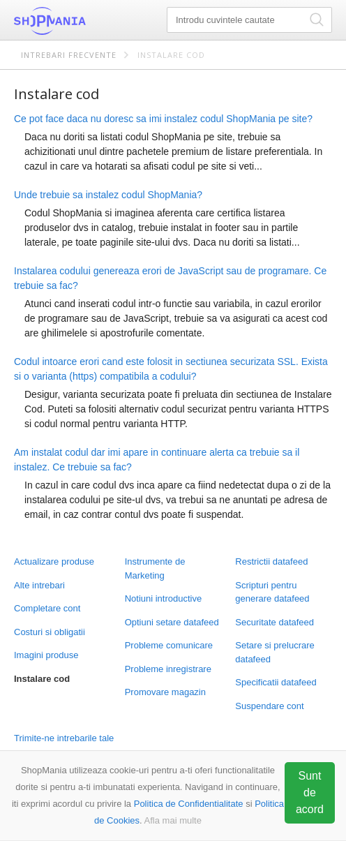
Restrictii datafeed (271, 561)
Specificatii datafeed (275, 682)
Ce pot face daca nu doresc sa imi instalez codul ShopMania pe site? (163, 118)
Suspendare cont (269, 706)
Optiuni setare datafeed (172, 622)
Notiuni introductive (163, 598)
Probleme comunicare (169, 645)
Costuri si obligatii (49, 632)
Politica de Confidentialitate (188, 803)
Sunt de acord (310, 792)
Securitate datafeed (274, 622)
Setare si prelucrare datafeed (274, 652)
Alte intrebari (39, 585)
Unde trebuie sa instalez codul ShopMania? (108, 194)
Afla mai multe (173, 820)
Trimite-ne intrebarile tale (64, 738)
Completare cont (47, 608)
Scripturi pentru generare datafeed (272, 592)
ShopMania (83, 21)
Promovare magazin (165, 692)
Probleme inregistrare (168, 669)
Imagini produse (46, 655)
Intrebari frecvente (68, 55)
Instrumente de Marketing (155, 568)
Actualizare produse (54, 561)
